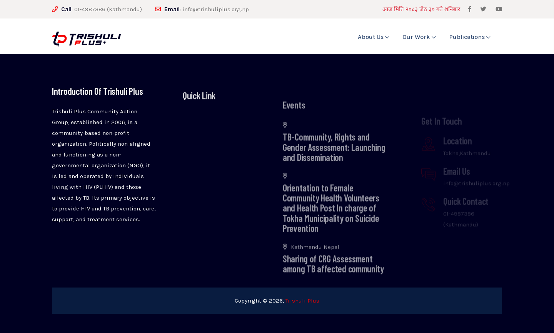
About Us (373, 36)
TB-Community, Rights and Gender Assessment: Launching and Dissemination (334, 156)
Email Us (456, 177)
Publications (470, 36)
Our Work (419, 36)
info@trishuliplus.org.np (215, 9)
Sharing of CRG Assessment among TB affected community (333, 272)
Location (457, 147)
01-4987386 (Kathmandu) (108, 9)
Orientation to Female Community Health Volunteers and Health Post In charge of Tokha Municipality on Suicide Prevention (331, 217)
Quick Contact (466, 207)
